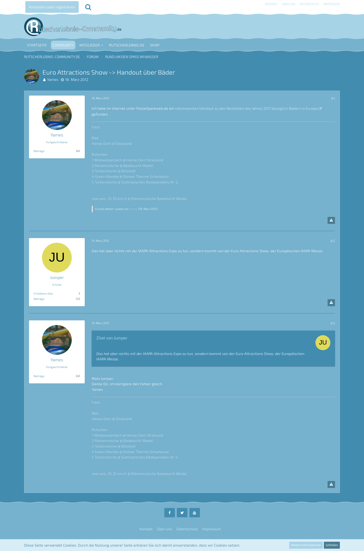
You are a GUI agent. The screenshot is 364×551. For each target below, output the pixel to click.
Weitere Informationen (306, 545)
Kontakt (271, 4)
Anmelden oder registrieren (52, 7)
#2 (332, 241)
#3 (332, 323)
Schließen (332, 545)
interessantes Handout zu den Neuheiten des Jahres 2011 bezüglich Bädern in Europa (246, 108)
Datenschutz (309, 4)
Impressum (331, 4)
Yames (52, 79)
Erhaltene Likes (43, 293)
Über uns (289, 4)
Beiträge (39, 151)
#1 (333, 98)
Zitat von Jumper (111, 337)
